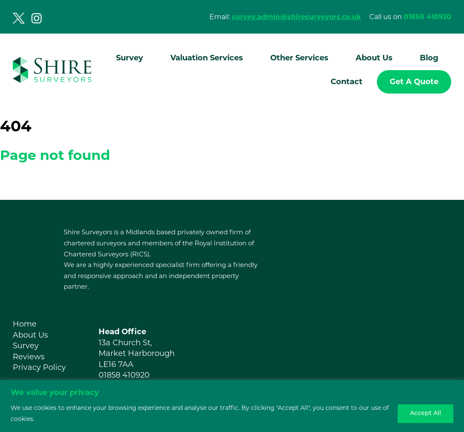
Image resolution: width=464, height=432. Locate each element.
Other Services (299, 58)
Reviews (29, 356)
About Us (374, 58)
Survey (129, 58)
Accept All (425, 413)
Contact (346, 81)
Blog (429, 58)
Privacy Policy (39, 367)
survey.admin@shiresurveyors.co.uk (296, 17)
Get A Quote (414, 81)
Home (25, 324)
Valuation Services (206, 58)
